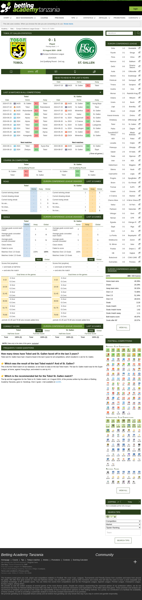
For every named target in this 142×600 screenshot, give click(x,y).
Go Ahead (132, 183)
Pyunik (113, 53)
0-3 (36, 150)
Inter (113, 161)
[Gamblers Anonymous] (33, 597)
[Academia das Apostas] (103, 562)
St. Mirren (113, 244)
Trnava (113, 85)
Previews (59, 18)
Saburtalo (132, 209)
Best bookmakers (26, 18)
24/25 (70, 86)
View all (123, 327)
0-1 (88, 114)
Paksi (132, 139)
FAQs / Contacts (39, 569)
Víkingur (113, 213)
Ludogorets (97, 125)
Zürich (97, 132)
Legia (132, 174)
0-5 (123, 174)
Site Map (4, 565)
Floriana (132, 262)
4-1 (88, 86)
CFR (132, 218)
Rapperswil (79, 118)
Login (135, 9)
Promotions (119, 18)
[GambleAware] (8, 597)
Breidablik (132, 48)
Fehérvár (113, 80)
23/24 (70, 132)
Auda (113, 71)
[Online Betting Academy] (113, 562)
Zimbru (132, 115)
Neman (113, 218)
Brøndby (132, 107)
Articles (104, 18)
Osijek (132, 143)
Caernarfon (113, 174)
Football (60, 578)
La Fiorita (113, 236)
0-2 (88, 125)
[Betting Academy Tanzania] (98, 562)
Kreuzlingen (78, 128)
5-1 (123, 165)
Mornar (113, 93)
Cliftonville (132, 71)
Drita (113, 48)
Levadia (113, 143)
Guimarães (113, 262)
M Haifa (132, 152)
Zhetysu (27, 150)
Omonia (132, 191)
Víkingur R (132, 222)
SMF (25, 565)
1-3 (88, 136)
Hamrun (113, 62)
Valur (132, 244)
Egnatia (113, 222)
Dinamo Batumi (132, 66)
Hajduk (132, 253)
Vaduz (79, 114)
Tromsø (113, 187)
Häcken (113, 76)
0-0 (36, 118)
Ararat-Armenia (113, 115)
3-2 (123, 89)
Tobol (18, 62)
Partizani (113, 209)
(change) (127, 506)
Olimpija (132, 147)
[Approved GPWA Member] (20, 597)
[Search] (137, 33)
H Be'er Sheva (132, 200)
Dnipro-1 (132, 249)
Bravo (113, 111)
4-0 (36, 121)
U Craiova (79, 121)
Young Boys (96, 104)
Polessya (113, 147)
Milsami (132, 98)
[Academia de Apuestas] (119, 562)
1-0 (36, 107)
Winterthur (79, 111)
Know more (68, 24)
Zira (132, 231)
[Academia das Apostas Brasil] (108, 562)
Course (44, 18)
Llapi (113, 107)
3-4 (36, 114)
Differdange (132, 120)
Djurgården (132, 178)
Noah (132, 169)
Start (8, 18)
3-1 (88, 118)
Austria (113, 89)
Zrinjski (132, 111)
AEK (113, 139)
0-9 (88, 128)
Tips (74, 18)
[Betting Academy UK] (129, 562)
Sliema (113, 169)
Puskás (113, 249)
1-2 (36, 128)
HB (113, 253)
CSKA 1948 (132, 258)
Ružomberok (45, 107)
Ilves (132, 89)
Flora (113, 57)
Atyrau (27, 118)
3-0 (123, 85)
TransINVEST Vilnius (113, 134)
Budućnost (113, 258)
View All (123, 490)
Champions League (132, 582)
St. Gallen (86, 62)
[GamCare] (25, 597)
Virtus (132, 57)
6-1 (123, 76)
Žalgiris (132, 129)
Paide (113, 156)
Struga (132, 53)
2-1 (123, 93)
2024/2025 (52, 58)
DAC (113, 231)
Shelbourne (113, 240)
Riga (132, 227)
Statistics (89, 18)
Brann (113, 183)
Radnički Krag (132, 93)
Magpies (132, 165)
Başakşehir (132, 236)
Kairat (45, 125)
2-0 (88, 150)
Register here (33, 562)
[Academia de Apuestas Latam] (124, 562)
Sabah (113, 152)
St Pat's (132, 205)
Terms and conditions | (10, 571)
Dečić (113, 66)
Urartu (113, 102)
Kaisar (45, 128)
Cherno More (113, 200)
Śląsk (97, 150)
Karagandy (27, 136)
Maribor (132, 196)
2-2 (123, 57)
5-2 (36, 111)
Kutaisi (113, 191)
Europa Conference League (52, 54)
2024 (18, 114)
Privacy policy (24, 571)
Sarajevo (132, 85)
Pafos (113, 129)
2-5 (123, 152)
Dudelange (132, 76)
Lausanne (79, 146)
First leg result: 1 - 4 (52, 46)
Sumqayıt (132, 80)
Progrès (113, 178)
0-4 (123, 161)
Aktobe (27, 114)
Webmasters (27, 567)
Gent (132, 213)
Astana (113, 98)
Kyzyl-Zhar (45, 146)
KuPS (132, 187)
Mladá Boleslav (132, 134)
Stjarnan (132, 156)
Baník (132, 102)
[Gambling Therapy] (29, 597)
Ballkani (132, 62)
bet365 (58, 382)
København (113, 165)
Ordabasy (113, 120)
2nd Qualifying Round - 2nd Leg (52, 62)
